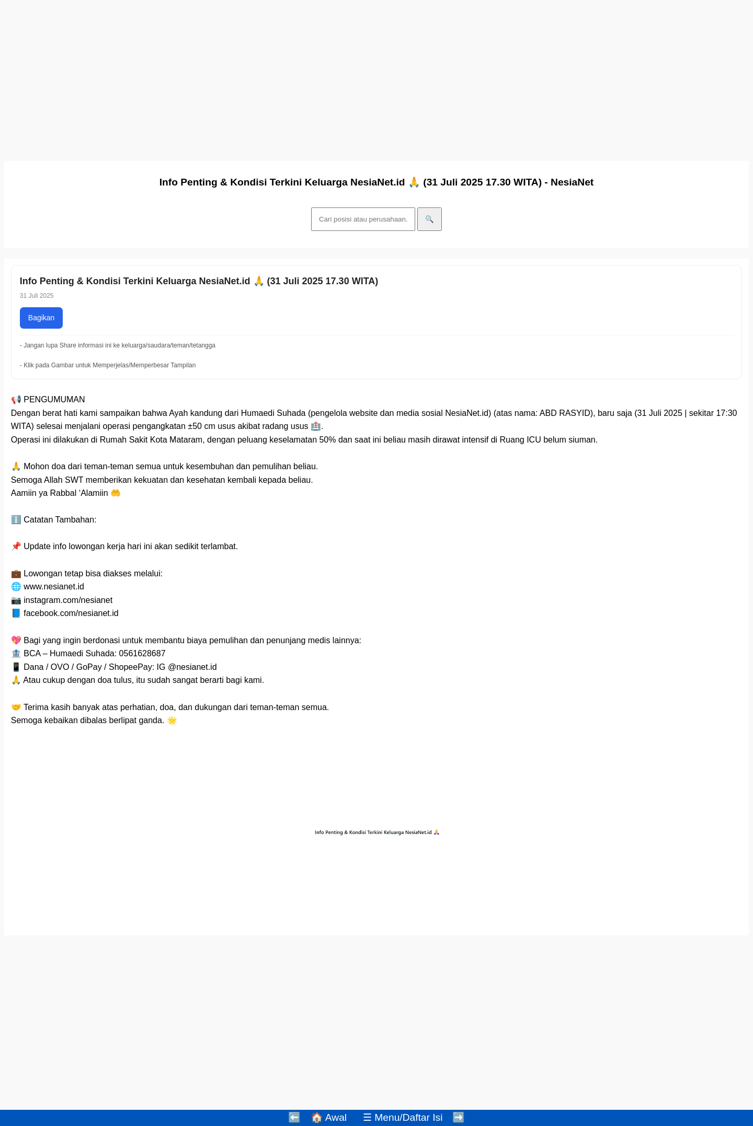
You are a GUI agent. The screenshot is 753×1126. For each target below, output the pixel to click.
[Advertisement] (318, 77)
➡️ (458, 1117)
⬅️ (294, 1117)
